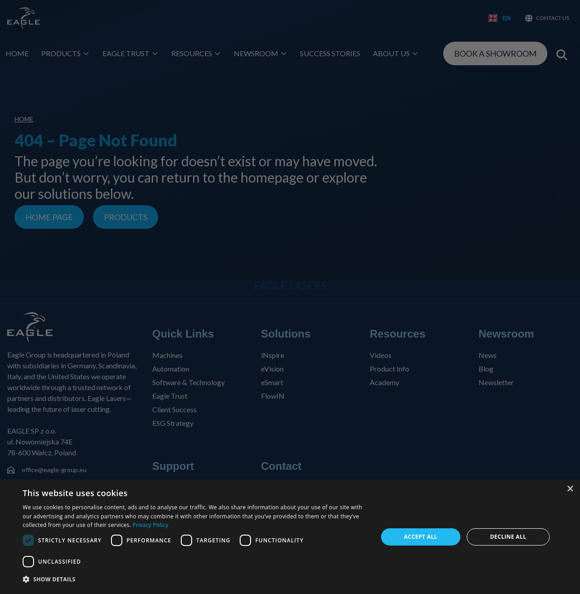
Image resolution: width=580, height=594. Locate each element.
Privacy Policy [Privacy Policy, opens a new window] (150, 525)
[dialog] (290, 536)
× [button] (569, 489)
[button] (195, 579)
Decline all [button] (508, 537)
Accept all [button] (421, 537)
